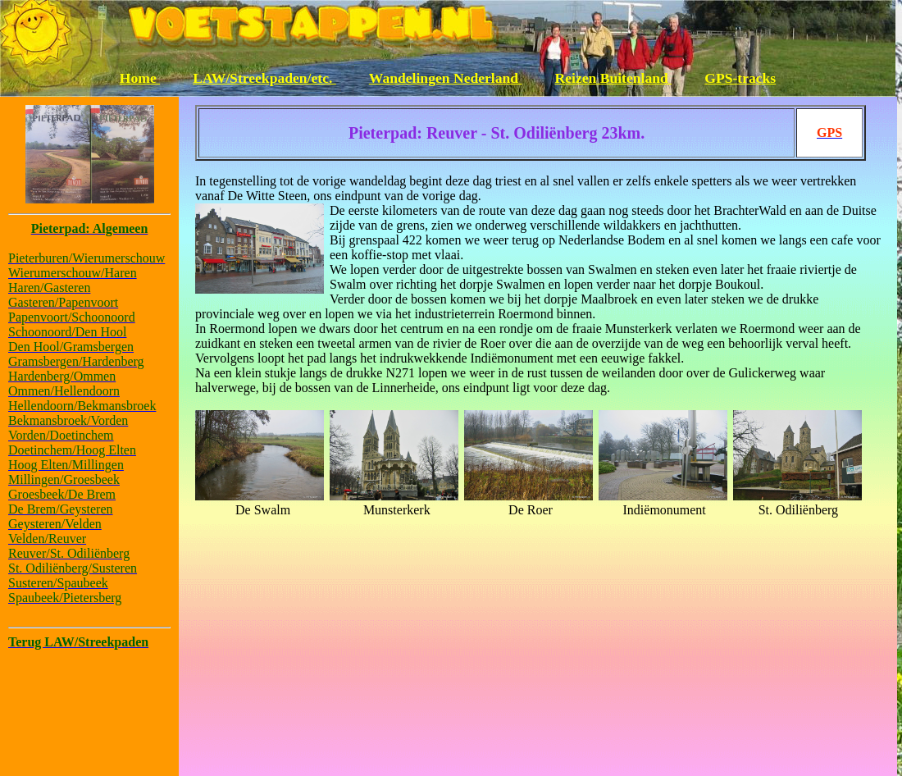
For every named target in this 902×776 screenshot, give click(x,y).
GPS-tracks (740, 78)
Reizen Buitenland (613, 78)
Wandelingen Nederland (445, 78)
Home (140, 78)
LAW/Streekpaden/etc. (264, 78)
